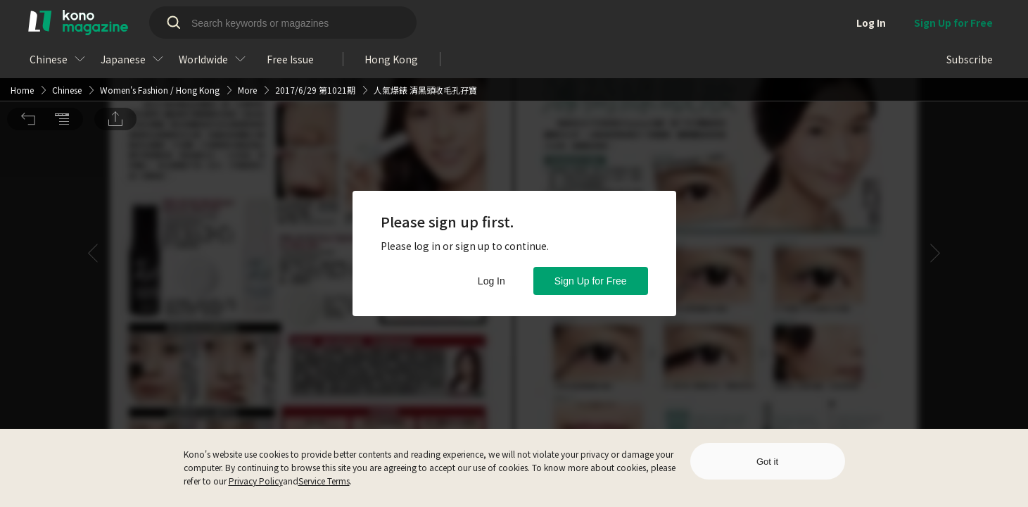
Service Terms (324, 481)
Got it (767, 461)
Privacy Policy (256, 481)
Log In (491, 281)
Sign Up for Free (590, 281)
